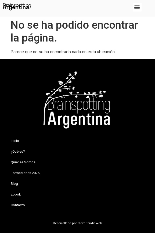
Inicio (15, 141)
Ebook (16, 194)
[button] (137, 7)
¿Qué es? (18, 151)
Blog (14, 184)
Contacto (18, 205)
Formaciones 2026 (25, 173)
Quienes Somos (23, 162)
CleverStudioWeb (89, 223)
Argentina (16, 7)
